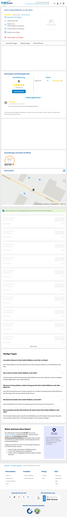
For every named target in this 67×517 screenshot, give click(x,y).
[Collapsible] (62, 360)
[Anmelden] (58, 3)
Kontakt (44, 475)
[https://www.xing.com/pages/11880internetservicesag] (23, 497)
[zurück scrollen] (2, 43)
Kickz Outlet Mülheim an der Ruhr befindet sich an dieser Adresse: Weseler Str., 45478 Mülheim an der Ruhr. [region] (32, 365)
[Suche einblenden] (55, 3)
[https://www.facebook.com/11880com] (9, 497)
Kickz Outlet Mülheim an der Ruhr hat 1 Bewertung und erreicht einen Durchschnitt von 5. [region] (28, 404)
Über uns (8, 475)
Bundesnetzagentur (10, 434)
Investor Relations (10, 481)
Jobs (7, 484)
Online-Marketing (28, 475)
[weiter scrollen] (64, 43)
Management (9, 478)
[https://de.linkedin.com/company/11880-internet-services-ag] (28, 497)
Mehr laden (33, 346)
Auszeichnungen (11, 43)
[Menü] (64, 3)
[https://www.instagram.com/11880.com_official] (19, 497)
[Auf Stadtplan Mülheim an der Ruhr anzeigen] (64, 170)
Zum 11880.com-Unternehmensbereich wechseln (37, 4)
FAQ (43, 478)
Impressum (58, 475)
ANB (56, 484)
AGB (56, 481)
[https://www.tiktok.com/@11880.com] (14, 497)
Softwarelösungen (29, 478)
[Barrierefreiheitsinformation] (61, 3)
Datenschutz (58, 478)
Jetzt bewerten (19, 91)
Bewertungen (25, 43)
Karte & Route (38, 43)
